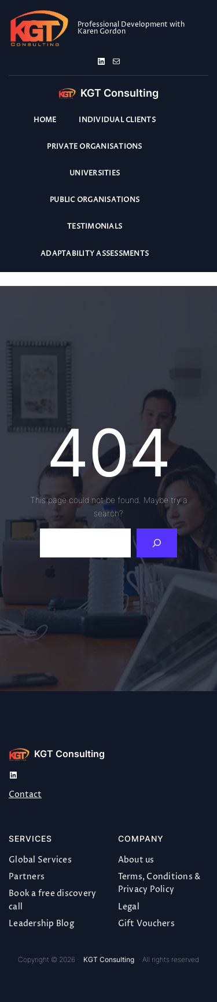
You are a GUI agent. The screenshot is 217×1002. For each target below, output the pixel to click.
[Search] (157, 542)
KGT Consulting (119, 93)
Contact (25, 794)
